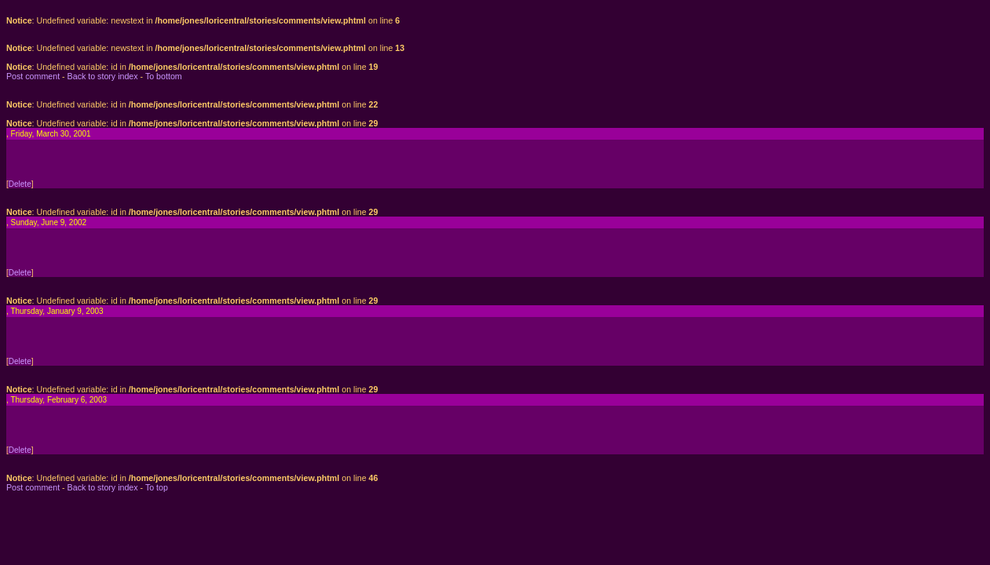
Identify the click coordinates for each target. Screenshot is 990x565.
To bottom (163, 76)
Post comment (33, 76)
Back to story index (103, 76)
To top (156, 487)
